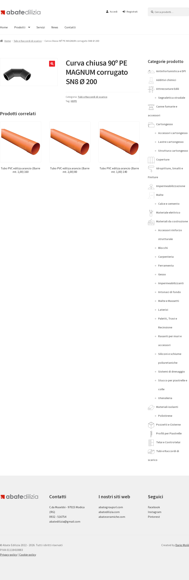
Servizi (41, 27)
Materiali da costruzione (172, 221)
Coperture (162, 159)
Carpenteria (166, 256)
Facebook (154, 507)
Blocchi (163, 248)
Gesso (162, 274)
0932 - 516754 (57, 517)
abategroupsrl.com (111, 507)
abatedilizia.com (109, 512)
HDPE (74, 101)
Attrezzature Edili (167, 89)
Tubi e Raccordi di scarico (28, 41)
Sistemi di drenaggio (171, 371)
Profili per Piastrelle (169, 433)
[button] (52, 64)
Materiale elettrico (168, 212)
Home (7, 41)
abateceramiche (109, 517)
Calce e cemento (169, 203)
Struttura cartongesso (173, 150)
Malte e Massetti (168, 301)
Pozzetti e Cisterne (168, 424)
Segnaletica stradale (171, 97)
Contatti (70, 27)
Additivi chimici (166, 80)
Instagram (154, 512)
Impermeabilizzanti (171, 283)
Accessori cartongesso (173, 133)
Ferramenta (166, 265)
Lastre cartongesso (171, 142)
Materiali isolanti (167, 407)
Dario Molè (182, 545)
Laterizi (163, 309)
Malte (159, 195)
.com (122, 517)
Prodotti (19, 27)
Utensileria (165, 398)
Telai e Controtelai (168, 442)
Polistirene (165, 415)
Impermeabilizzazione (170, 186)
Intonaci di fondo (169, 292)
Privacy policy (8, 554)
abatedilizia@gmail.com (64, 521)
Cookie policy (27, 554)
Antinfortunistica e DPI (171, 71)
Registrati (130, 11)
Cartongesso (164, 124)
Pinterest (154, 517)
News (54, 27)
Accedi (111, 11)
